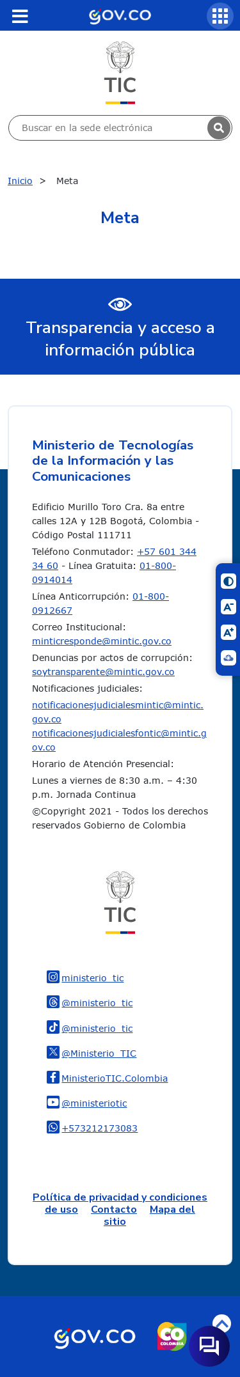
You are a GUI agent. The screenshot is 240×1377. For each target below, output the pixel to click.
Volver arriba (222, 1324)
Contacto (114, 1209)
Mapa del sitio (149, 1215)
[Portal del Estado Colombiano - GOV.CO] (119, 15)
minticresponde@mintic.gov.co (102, 640)
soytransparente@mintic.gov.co (103, 671)
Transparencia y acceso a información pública (120, 338)
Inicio (20, 180)
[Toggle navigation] (19, 16)
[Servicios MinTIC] (220, 16)
